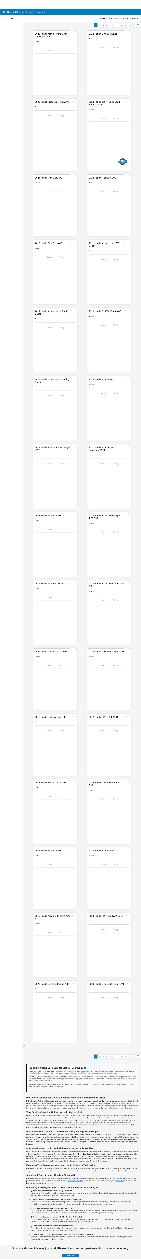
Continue (70, 1255)
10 (130, 25)
